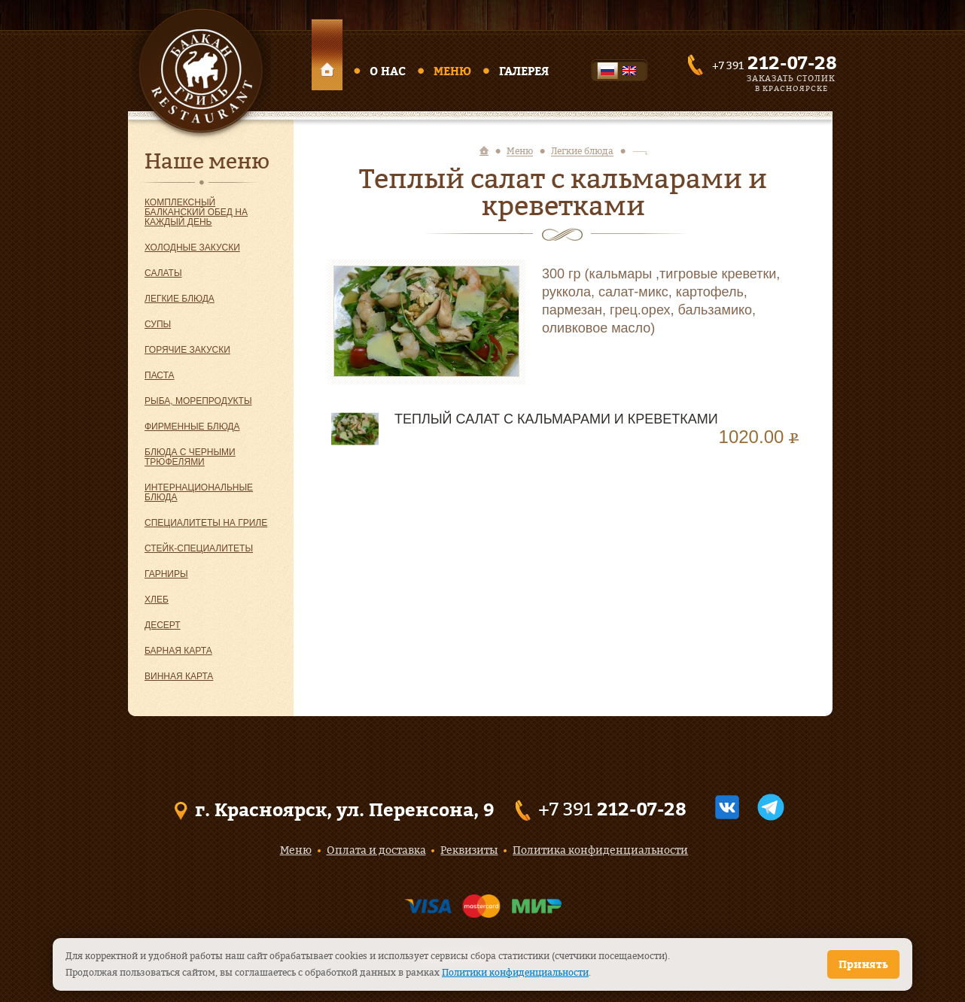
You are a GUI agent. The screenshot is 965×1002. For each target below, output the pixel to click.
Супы (158, 324)
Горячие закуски (187, 350)
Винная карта (179, 676)
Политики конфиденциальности (515, 972)
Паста (160, 375)
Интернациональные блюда (199, 492)
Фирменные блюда (192, 426)
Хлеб (157, 599)
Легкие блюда (180, 298)
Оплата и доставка (376, 849)
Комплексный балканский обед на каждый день (196, 212)
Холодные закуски (192, 247)
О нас (388, 71)
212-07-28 (792, 63)
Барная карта (178, 650)
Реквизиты (469, 849)
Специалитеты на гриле (206, 523)
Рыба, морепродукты (198, 401)
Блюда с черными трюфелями (190, 457)
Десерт (163, 625)
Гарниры (166, 574)
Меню (452, 71)
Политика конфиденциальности (600, 849)
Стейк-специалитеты (199, 548)
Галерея (524, 71)
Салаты (163, 273)
